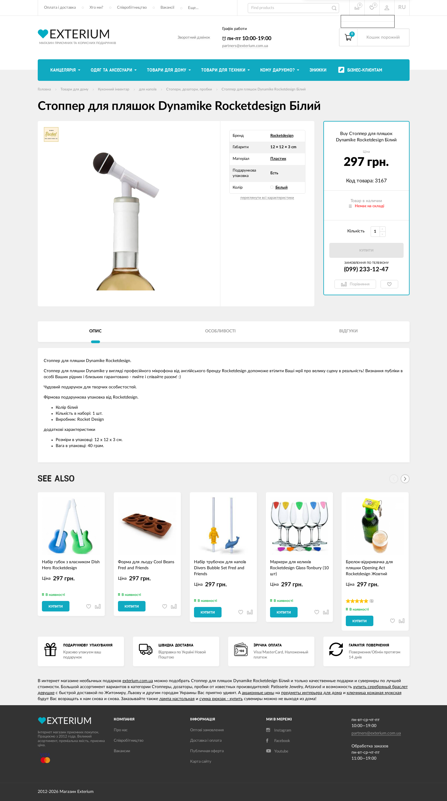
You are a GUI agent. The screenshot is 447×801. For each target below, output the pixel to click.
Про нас (121, 730)
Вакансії (167, 8)
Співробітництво (132, 8)
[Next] (405, 478)
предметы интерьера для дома (311, 693)
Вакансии (122, 751)
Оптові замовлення (207, 730)
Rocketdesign (281, 136)
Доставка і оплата (206, 741)
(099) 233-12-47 (366, 269)
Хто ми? (96, 8)
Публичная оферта (207, 751)
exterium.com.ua (137, 681)
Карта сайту (200, 762)
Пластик (278, 159)
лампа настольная (177, 699)
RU (402, 7)
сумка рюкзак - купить (221, 699)
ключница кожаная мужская (374, 693)
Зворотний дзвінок (194, 38)
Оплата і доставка (60, 8)
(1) (371, 600)
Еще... (193, 8)
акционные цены (258, 693)
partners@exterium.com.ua (245, 46)
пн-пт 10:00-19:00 (246, 38)
